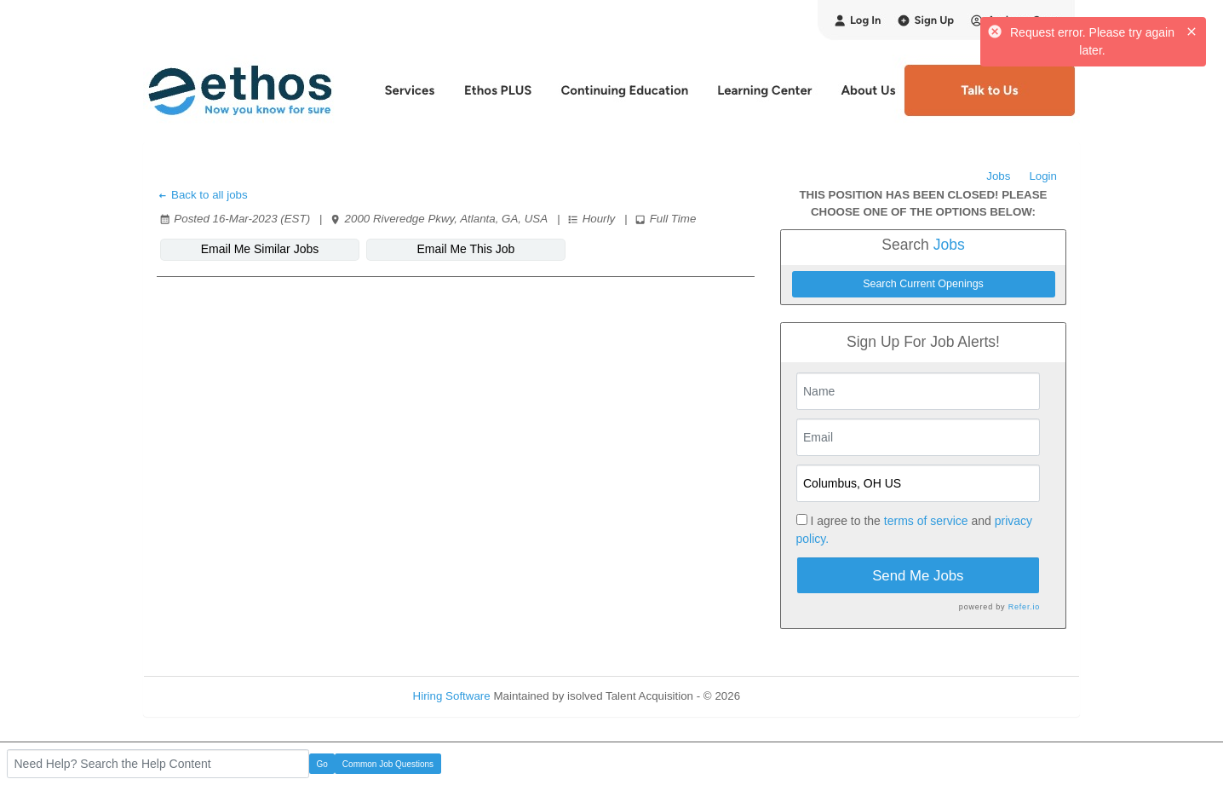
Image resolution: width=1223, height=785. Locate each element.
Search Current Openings (923, 284)
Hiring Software (452, 696)
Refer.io (1024, 607)
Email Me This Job (466, 249)
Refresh (791, 696)
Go (322, 764)
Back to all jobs (202, 194)
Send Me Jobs (917, 576)
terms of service (926, 521)
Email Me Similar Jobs (260, 249)
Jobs (998, 176)
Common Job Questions (388, 764)
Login (1043, 176)
